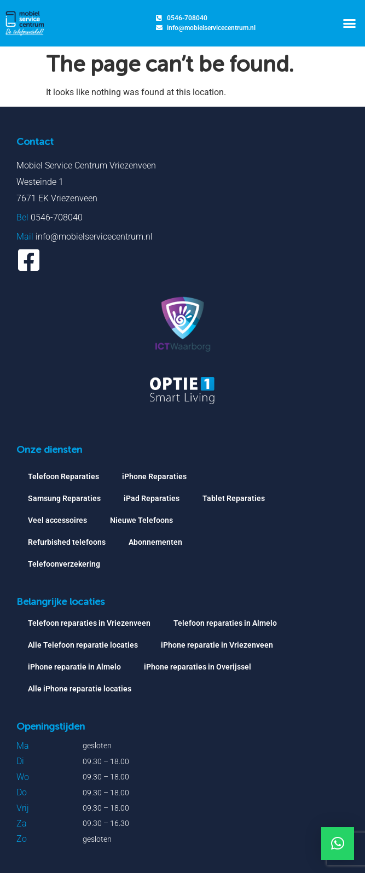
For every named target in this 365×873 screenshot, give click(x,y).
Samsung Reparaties (64, 498)
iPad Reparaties (151, 498)
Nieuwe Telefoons (141, 520)
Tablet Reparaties (233, 498)
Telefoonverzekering (64, 564)
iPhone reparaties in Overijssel (197, 666)
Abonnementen (155, 542)
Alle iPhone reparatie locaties (79, 688)
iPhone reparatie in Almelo (74, 666)
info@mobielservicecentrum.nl (94, 236)
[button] (349, 23)
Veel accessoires (57, 520)
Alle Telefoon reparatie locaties (83, 645)
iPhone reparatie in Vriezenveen (217, 645)
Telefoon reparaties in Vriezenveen (89, 623)
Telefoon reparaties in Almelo (225, 623)
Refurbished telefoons (67, 542)
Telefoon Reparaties (63, 476)
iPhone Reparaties (154, 476)
